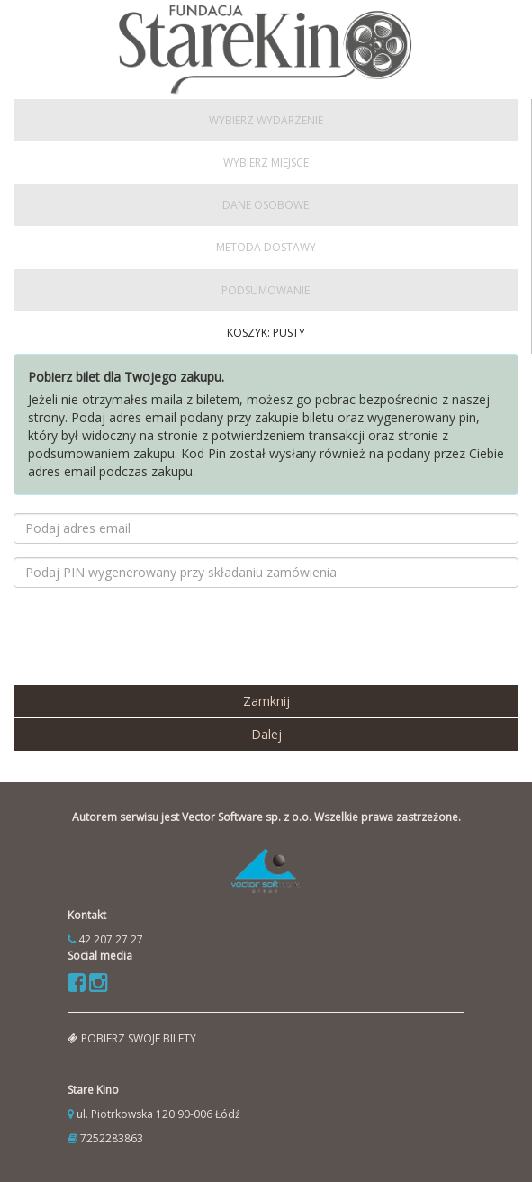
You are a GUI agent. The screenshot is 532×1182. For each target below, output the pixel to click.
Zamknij (266, 700)
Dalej (266, 734)
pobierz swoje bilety (132, 1038)
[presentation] (150, 636)
